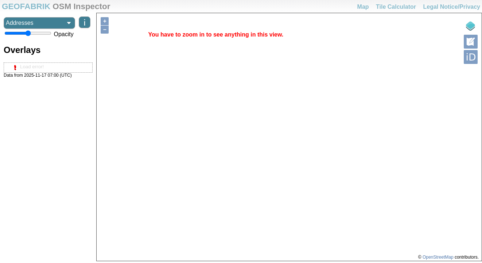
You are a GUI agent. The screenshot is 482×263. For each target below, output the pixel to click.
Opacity (63, 34)
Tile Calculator (396, 7)
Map (363, 7)
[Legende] (471, 26)
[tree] (48, 67)
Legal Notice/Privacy (451, 7)
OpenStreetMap (438, 257)
